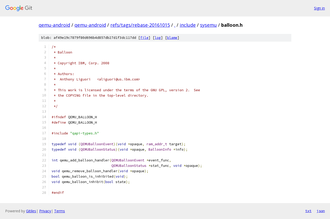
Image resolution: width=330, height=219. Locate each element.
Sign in (319, 8)
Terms (59, 210)
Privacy (45, 210)
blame (172, 37)
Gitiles (31, 210)
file (144, 37)
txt (308, 210)
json (321, 210)
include (188, 25)
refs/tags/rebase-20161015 (140, 25)
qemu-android (54, 25)
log (158, 37)
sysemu (208, 25)
